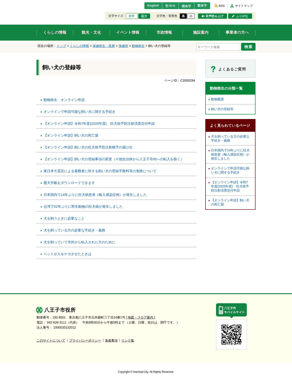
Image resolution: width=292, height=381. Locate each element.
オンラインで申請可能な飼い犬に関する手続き (79, 111)
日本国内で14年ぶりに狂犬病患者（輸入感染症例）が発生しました (95, 194)
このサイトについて (50, 340)
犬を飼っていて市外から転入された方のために (79, 241)
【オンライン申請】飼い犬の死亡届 (71, 135)
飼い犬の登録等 (222, 108)
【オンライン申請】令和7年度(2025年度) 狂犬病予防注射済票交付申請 (99, 123)
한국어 (165, 6)
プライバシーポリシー (85, 340)
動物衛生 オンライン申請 (64, 99)
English (147, 6)
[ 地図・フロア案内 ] (140, 317)
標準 (132, 16)
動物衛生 (138, 46)
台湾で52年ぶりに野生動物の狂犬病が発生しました (83, 206)
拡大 (144, 16)
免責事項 (111, 340)
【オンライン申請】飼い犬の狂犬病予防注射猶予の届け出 (88, 146)
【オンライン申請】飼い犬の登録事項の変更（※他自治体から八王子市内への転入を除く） (114, 158)
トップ (61, 46)
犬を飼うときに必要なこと (64, 218)
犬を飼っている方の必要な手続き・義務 (74, 229)
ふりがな (242, 16)
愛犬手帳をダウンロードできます (69, 182)
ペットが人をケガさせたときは (67, 253)
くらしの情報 (79, 46)
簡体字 (183, 6)
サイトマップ (244, 6)
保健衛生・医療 (104, 46)
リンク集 (127, 340)
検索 (249, 46)
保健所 (123, 46)
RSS (222, 6)
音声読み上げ (214, 16)
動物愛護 (217, 98)
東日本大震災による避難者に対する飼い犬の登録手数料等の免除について (100, 170)
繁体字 (201, 6)
